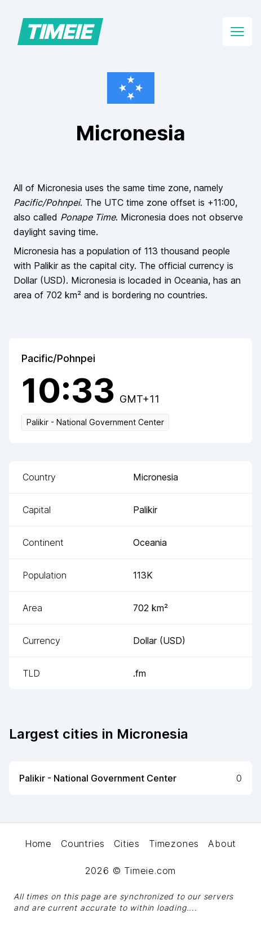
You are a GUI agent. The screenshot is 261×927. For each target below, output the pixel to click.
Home (38, 843)
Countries (83, 843)
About (222, 843)
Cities (127, 843)
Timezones (174, 843)
